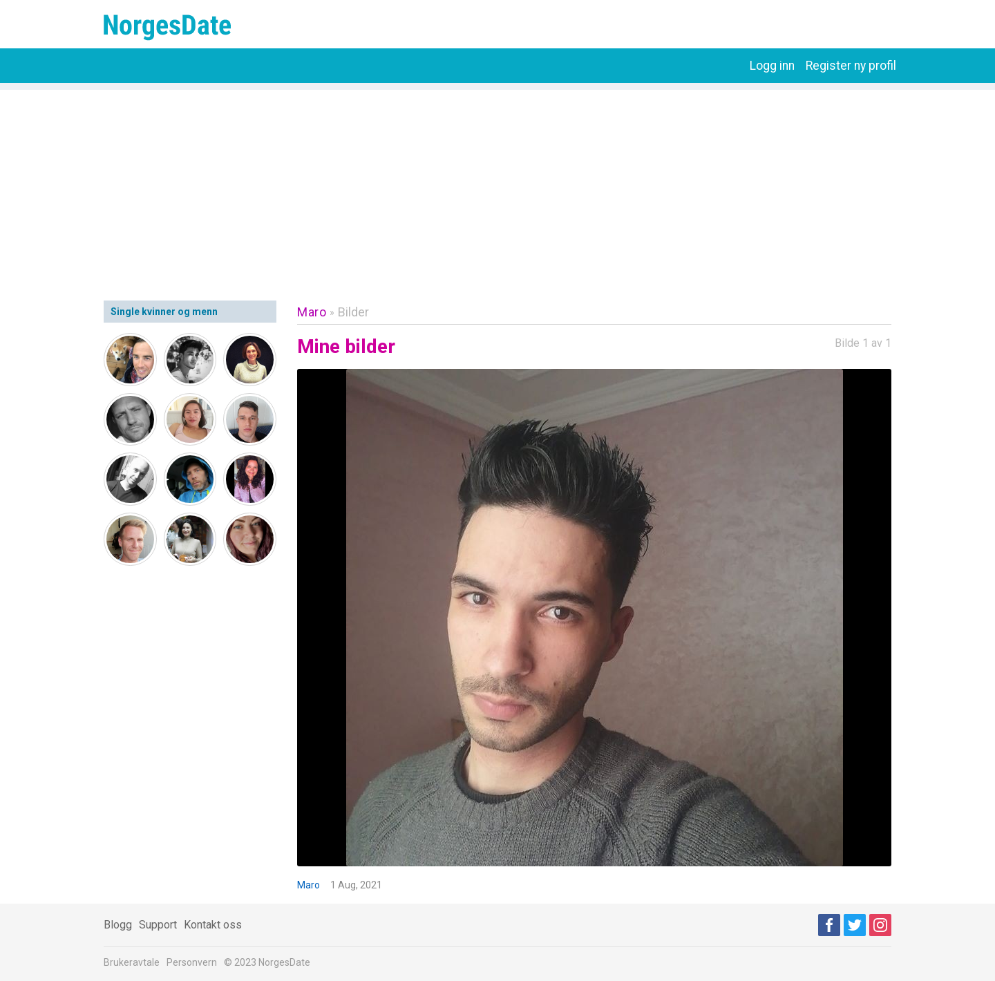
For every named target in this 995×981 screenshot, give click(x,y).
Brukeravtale (132, 962)
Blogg (118, 924)
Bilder (353, 312)
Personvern (192, 962)
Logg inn (772, 66)
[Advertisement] (497, 186)
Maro (311, 312)
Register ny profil (851, 66)
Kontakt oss (213, 924)
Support (158, 924)
